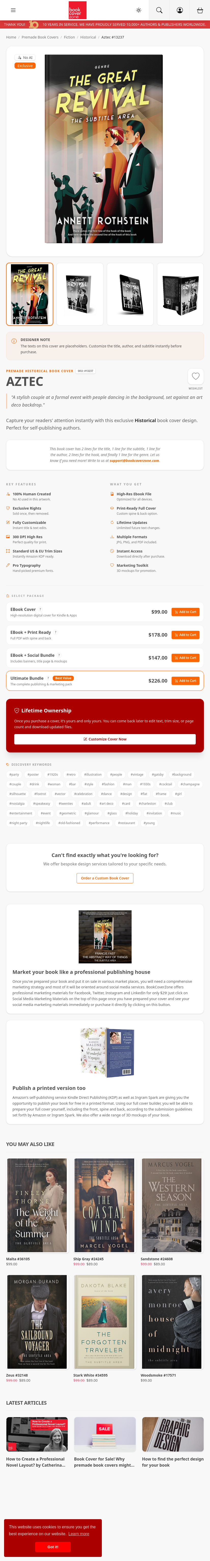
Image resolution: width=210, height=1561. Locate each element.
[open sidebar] (13, 10)
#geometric (67, 813)
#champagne (190, 784)
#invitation (154, 813)
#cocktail (165, 784)
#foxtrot (40, 794)
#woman (54, 784)
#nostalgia (17, 803)
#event (46, 813)
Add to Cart (185, 612)
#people (116, 774)
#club (169, 803)
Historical (88, 37)
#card (126, 803)
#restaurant (126, 823)
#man (127, 784)
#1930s (145, 784)
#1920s (52, 774)
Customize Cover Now (105, 739)
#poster (33, 774)
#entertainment (20, 813)
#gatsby (157, 774)
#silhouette (17, 794)
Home (11, 37)
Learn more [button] (78, 1534)
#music (176, 813)
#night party (18, 823)
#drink (34, 784)
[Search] (159, 10)
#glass (112, 813)
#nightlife (43, 823)
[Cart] (200, 10)
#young (149, 823)
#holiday (131, 813)
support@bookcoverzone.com (134, 460)
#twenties (66, 803)
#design (126, 794)
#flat (144, 794)
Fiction (69, 37)
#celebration (83, 794)
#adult (86, 803)
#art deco (106, 803)
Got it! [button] (53, 1547)
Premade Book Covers (40, 37)
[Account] (179, 10)
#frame (161, 794)
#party (14, 774)
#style (89, 784)
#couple (15, 784)
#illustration (93, 774)
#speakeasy (41, 803)
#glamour (92, 813)
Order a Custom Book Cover (105, 878)
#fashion (108, 784)
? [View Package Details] (40, 609)
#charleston (147, 803)
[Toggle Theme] (139, 10)
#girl (178, 794)
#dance (106, 794)
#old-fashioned (69, 823)
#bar (72, 784)
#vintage (137, 774)
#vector (60, 794)
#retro (71, 774)
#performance (99, 823)
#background (181, 774)
